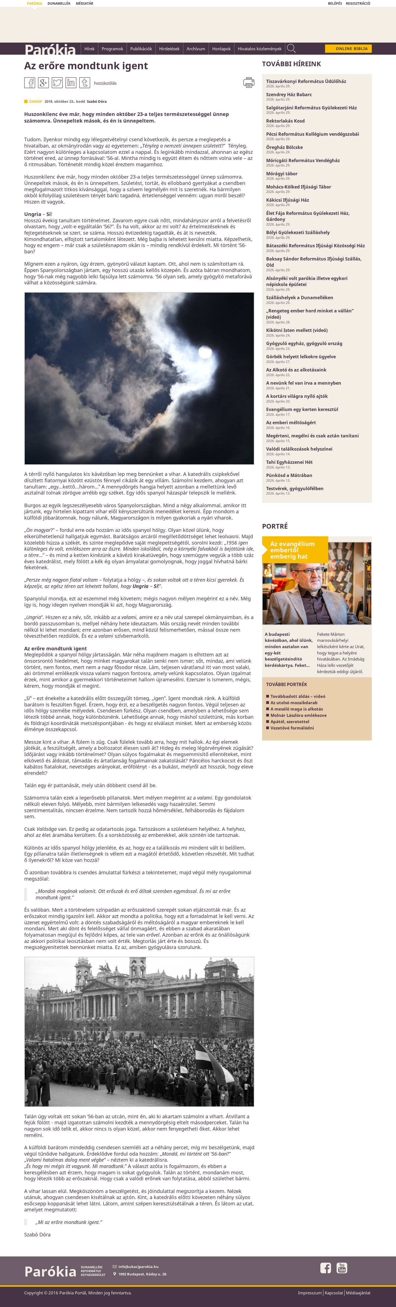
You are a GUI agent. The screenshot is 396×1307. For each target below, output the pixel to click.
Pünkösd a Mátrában (289, 475)
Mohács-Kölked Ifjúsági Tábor (298, 187)
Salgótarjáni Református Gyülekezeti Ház (311, 108)
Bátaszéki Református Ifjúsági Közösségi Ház (315, 246)
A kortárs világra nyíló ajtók (297, 396)
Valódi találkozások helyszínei (299, 449)
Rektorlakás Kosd (285, 121)
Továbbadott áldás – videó (298, 696)
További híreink (291, 63)
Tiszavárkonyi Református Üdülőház (306, 81)
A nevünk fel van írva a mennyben (303, 383)
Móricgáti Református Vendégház (303, 160)
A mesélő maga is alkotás (297, 709)
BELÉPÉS (335, 3)
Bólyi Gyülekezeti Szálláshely (298, 232)
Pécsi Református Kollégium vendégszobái (312, 134)
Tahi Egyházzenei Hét (289, 462)
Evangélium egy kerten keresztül (302, 409)
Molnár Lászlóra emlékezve (299, 715)
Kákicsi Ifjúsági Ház (287, 200)
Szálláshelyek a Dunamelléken (299, 298)
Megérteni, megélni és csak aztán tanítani (312, 436)
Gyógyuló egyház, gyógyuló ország (304, 343)
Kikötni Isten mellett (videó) (297, 330)
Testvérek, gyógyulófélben (295, 488)
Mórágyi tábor (282, 174)
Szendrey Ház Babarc (289, 94)
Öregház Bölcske (284, 147)
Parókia (49, 50)
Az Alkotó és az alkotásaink (296, 370)
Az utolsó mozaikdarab (294, 702)
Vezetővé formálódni (292, 728)
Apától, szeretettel (290, 721)
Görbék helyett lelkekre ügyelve (301, 357)
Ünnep (35, 101)
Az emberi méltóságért (291, 423)
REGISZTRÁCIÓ (358, 3)
